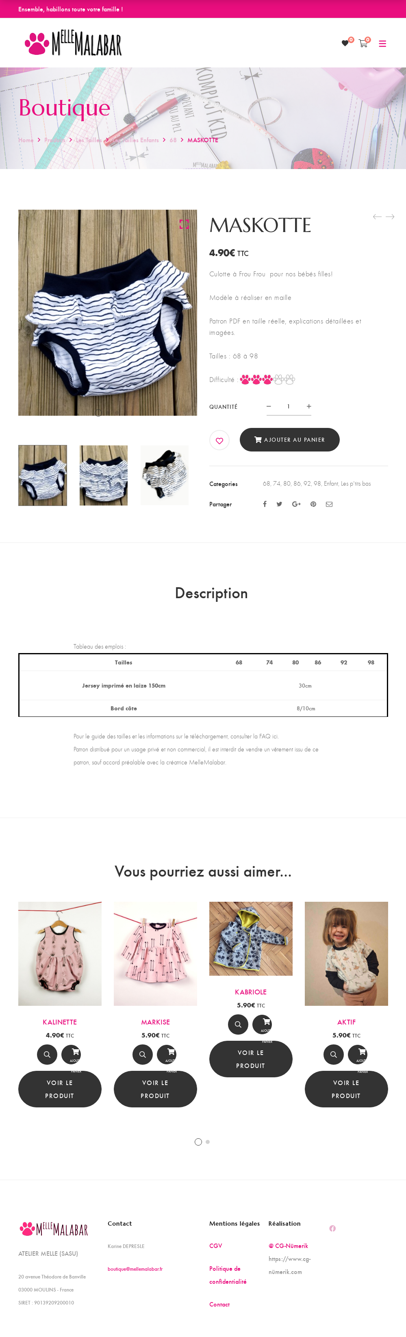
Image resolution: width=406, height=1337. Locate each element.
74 (276, 483)
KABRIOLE (251, 997)
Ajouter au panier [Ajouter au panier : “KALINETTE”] (71, 1062)
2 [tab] (208, 1148)
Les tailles (89, 139)
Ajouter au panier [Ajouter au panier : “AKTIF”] (357, 1062)
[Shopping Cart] (363, 43)
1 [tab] (198, 1148)
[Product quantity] (289, 406)
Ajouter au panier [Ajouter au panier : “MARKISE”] (166, 1062)
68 (173, 139)
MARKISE (155, 1027)
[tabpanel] (60, 1010)
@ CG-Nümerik (288, 1251)
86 (297, 483)
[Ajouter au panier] (71, 1060)
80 (287, 483)
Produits (54, 139)
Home (26, 139)
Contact (219, 1310)
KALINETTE (60, 1027)
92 (307, 483)
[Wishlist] (345, 43)
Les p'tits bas (356, 483)
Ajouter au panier (294, 439)
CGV (215, 1251)
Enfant (331, 483)
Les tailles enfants (136, 139)
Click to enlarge (184, 224)
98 (317, 483)
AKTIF (346, 1027)
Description (211, 595)
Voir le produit (59, 1094)
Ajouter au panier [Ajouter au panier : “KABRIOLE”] (262, 1032)
